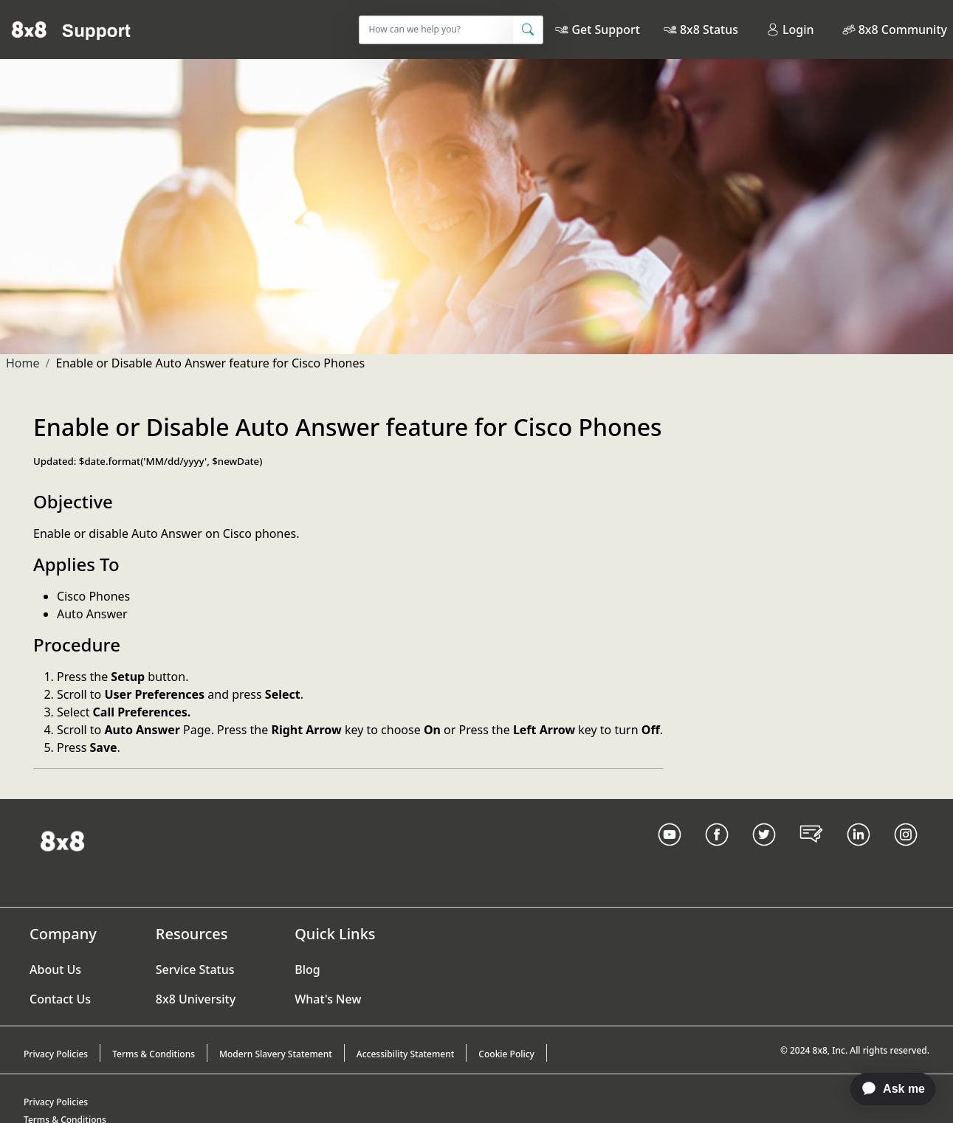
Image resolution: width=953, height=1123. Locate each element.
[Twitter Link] (764, 853)
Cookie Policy (506, 1054)
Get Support (605, 29)
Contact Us (60, 999)
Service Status (195, 969)
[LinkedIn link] (858, 853)
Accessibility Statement (406, 1054)
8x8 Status (709, 29)
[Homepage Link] (62, 840)
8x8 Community (903, 29)
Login (790, 29)
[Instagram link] (906, 853)
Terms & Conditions (153, 1054)
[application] (885, 1089)
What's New (328, 999)
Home (23, 363)
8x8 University (195, 999)
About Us (55, 969)
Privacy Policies (56, 1054)
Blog (307, 969)
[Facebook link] (717, 853)
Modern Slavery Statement (275, 1054)
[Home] (71, 29)
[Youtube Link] (669, 853)
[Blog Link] (811, 853)
